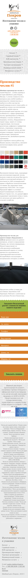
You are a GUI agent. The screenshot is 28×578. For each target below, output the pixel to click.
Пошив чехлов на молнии (10, 449)
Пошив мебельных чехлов (10, 443)
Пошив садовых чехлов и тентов (11, 469)
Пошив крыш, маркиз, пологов (11, 430)
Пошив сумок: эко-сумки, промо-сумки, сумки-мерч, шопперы (15, 427)
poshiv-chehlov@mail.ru (14, 31)
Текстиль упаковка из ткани (10, 502)
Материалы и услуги (12, 71)
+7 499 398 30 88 (14, 34)
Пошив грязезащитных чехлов (14, 438)
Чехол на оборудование (17, 429)
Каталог (12, 53)
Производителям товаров (12, 62)
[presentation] (14, 367)
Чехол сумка (17, 441)
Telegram (5, 570)
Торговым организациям (12, 65)
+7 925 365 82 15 (14, 32)
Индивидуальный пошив (12, 68)
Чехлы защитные (12, 445)
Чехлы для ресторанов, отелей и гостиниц (13, 514)
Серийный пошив (12, 56)
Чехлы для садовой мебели (9, 425)
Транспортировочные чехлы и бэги (14, 492)
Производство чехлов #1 (10, 440)
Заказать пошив (14, 43)
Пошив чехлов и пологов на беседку (13, 507)
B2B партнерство (12, 59)
